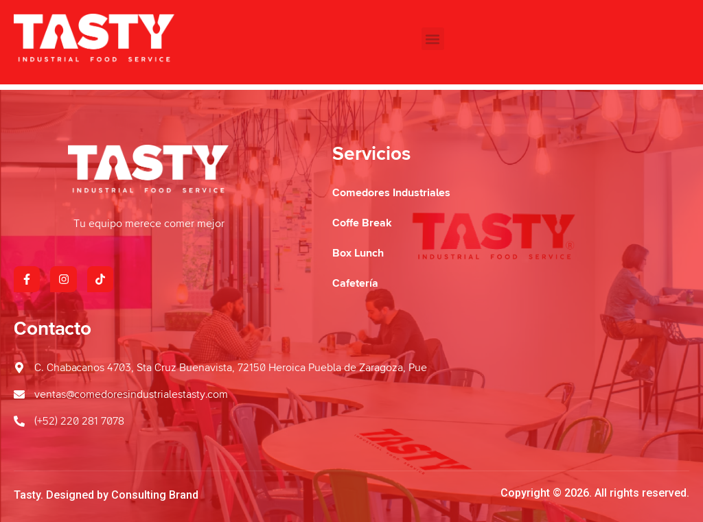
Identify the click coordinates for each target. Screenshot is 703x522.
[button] (433, 38)
